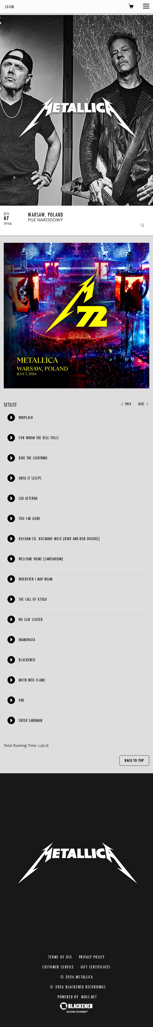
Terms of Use (60, 957)
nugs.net (89, 997)
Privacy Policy (92, 957)
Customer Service (58, 967)
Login (9, 6)
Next (143, 404)
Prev (125, 404)
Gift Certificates (96, 967)
